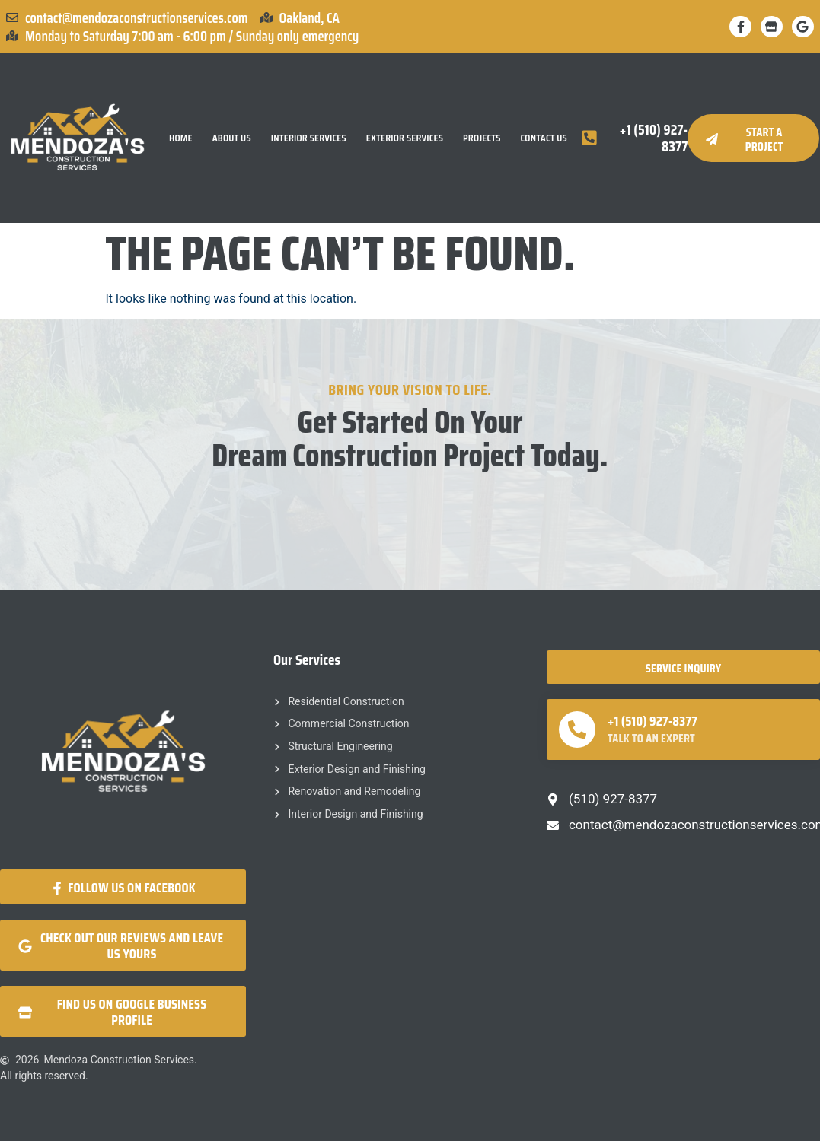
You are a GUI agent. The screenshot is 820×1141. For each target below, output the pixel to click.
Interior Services (308, 138)
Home (181, 138)
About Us (231, 138)
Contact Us (544, 138)
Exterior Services (404, 138)
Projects (482, 138)
